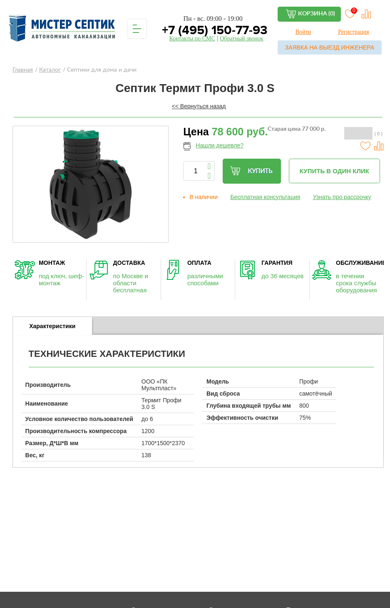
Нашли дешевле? (219, 145)
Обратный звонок (241, 38)
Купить (251, 171)
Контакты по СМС (192, 38)
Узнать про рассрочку (342, 197)
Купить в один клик (334, 170)
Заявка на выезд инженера (329, 47)
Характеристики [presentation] (52, 326)
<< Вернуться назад (199, 106)
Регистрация (353, 32)
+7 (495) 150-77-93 (213, 30)
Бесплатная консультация (265, 197)
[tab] (52, 326)
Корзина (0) (316, 14)
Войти (303, 32)
